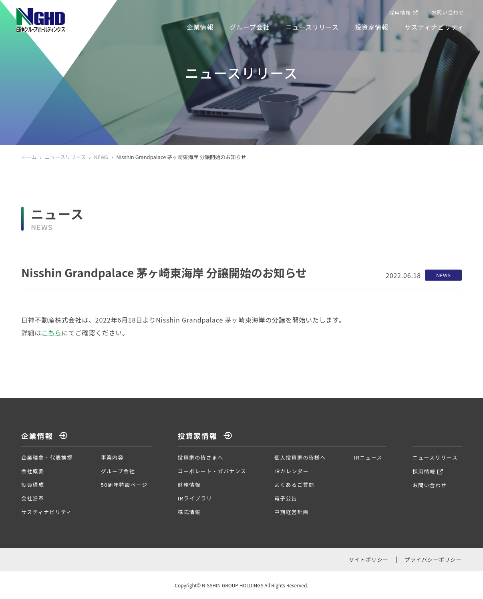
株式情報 (189, 512)
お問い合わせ (447, 12)
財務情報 (189, 484)
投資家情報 (371, 27)
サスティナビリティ (434, 27)
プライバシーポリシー (433, 559)
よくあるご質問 (294, 484)
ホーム (29, 157)
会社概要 (32, 471)
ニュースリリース (312, 27)
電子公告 (285, 498)
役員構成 (32, 484)
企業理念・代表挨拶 (47, 457)
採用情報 (400, 12)
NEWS (101, 157)
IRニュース (368, 457)
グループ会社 (249, 27)
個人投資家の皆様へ (300, 457)
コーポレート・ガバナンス (212, 471)
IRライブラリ (195, 498)
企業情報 (200, 27)
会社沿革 (32, 498)
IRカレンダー (291, 471)
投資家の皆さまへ (200, 457)
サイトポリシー (368, 559)
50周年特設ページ (124, 484)
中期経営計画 (291, 512)
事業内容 (112, 457)
